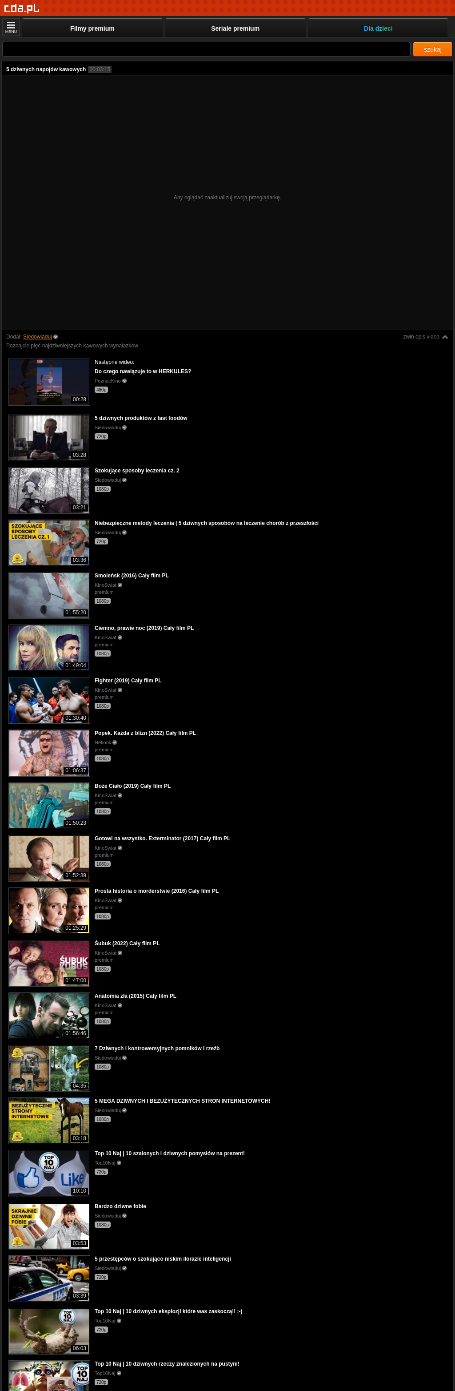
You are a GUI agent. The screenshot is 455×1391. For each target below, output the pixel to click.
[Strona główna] (22, 8)
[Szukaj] (206, 49)
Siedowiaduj (37, 337)
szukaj (433, 49)
